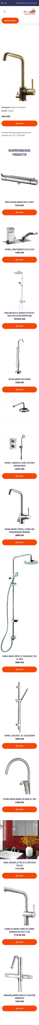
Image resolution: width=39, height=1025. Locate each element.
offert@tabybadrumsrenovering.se (26, 3)
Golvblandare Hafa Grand (19, 379)
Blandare (16, 43)
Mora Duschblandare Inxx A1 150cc (19, 202)
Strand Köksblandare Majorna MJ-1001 (19, 799)
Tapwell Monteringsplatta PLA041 (19, 249)
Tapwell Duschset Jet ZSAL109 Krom (19, 735)
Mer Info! (20, 123)
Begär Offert (10, 21)
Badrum (7, 43)
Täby (5, 3)
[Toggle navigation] (4, 12)
